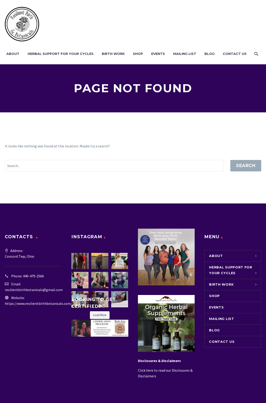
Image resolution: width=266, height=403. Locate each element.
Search (245, 165)
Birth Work (113, 54)
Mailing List (184, 54)
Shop (138, 54)
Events (158, 54)
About (12, 54)
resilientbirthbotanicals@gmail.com (34, 289)
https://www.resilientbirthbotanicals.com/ (38, 303)
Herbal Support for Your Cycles (61, 54)
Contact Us (235, 54)
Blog (209, 54)
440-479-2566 (33, 276)
